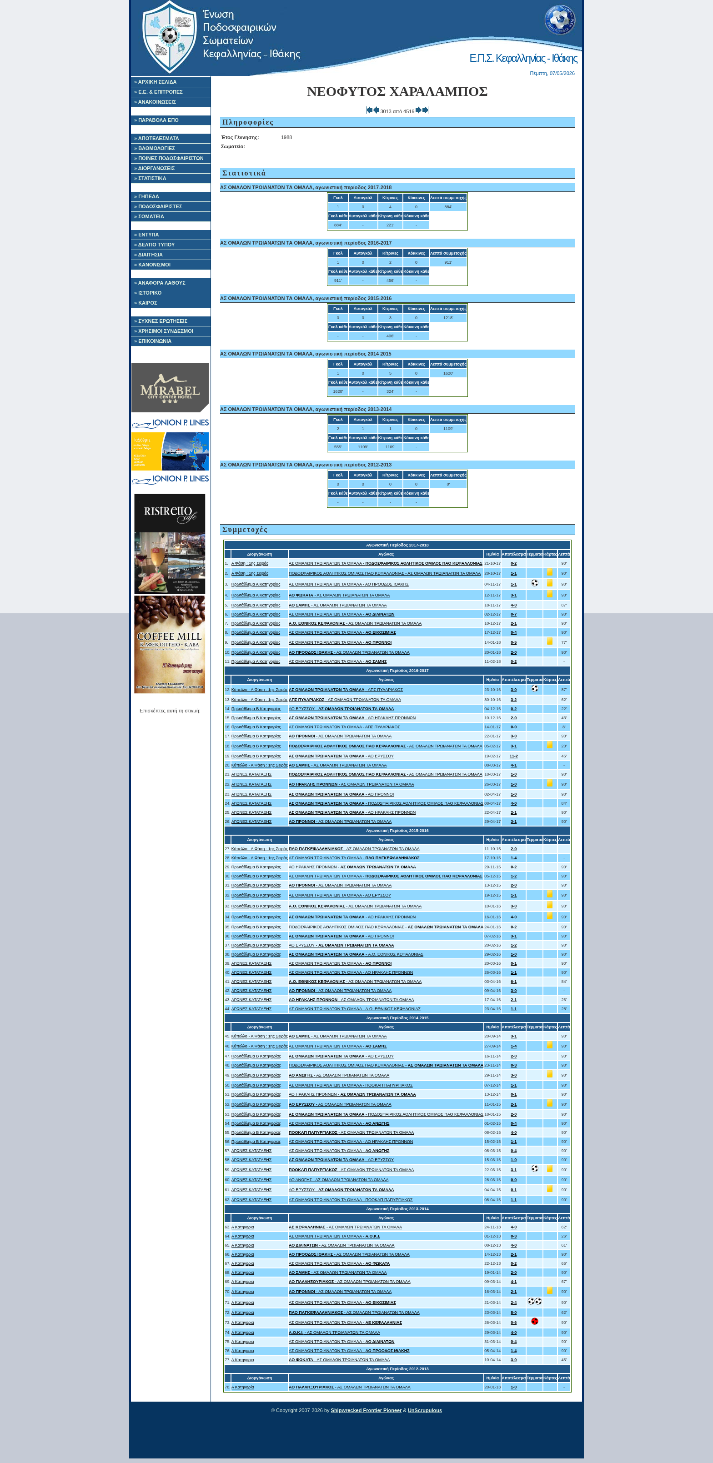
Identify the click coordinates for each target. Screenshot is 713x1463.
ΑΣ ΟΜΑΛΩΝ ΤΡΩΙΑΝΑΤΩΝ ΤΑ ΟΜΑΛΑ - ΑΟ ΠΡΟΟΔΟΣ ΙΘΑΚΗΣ (349, 584)
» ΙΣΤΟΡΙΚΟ (147, 293)
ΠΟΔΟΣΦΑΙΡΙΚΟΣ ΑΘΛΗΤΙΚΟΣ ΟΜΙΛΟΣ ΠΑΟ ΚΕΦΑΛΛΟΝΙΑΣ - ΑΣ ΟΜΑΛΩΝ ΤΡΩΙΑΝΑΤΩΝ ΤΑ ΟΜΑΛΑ (385, 573)
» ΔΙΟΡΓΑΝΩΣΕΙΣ (154, 168)
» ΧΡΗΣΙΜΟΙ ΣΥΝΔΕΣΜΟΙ (163, 331)
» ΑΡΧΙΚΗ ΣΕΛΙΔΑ (155, 82)
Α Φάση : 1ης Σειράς (250, 563)
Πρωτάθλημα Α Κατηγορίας (256, 584)
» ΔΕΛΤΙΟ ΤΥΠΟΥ (154, 244)
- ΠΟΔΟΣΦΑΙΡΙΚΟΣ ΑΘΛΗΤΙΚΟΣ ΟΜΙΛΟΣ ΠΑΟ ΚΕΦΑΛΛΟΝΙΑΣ (386, 803)
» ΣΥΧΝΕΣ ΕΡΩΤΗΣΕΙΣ (160, 321)
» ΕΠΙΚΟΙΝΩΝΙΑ (152, 341)
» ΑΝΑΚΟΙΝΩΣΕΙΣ (155, 102)
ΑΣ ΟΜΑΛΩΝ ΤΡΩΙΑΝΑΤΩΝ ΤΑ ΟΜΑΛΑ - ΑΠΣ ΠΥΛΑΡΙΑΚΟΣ (344, 727)
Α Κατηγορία (242, 1387)
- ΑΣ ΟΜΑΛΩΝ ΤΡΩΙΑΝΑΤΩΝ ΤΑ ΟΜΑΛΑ (339, 595)
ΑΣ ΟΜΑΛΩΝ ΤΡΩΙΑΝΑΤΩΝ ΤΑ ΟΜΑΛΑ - (385, 563)
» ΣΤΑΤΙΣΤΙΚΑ (150, 178)
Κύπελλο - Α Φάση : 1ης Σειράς (259, 689)
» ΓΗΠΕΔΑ (146, 196)
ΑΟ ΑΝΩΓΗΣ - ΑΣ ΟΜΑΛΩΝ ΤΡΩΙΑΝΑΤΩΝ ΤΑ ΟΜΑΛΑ (339, 1179)
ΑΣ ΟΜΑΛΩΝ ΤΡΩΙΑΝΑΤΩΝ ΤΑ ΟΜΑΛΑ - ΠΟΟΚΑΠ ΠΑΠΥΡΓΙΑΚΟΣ (351, 1085)
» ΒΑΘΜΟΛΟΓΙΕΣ (154, 148)
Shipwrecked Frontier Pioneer (366, 1410)
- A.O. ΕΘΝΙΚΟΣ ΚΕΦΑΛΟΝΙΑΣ (356, 954)
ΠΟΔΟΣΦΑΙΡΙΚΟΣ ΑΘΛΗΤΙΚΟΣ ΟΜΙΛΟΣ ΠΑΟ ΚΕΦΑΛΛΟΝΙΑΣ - (386, 927)
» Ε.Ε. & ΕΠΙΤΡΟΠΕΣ (158, 92)
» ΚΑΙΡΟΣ (145, 303)
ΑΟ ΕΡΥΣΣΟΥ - (341, 708)
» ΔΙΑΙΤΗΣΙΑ (148, 254)
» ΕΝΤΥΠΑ (146, 234)
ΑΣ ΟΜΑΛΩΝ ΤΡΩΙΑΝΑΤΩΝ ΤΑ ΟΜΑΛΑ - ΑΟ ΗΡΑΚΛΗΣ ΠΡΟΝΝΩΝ (351, 972)
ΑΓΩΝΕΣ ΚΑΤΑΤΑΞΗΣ (251, 774)
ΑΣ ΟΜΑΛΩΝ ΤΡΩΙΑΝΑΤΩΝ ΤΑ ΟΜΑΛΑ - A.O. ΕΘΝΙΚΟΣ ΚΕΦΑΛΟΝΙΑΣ (355, 1009)
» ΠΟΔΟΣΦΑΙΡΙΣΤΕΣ (158, 206)
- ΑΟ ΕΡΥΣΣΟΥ (341, 756)
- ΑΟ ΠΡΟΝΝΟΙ (341, 794)
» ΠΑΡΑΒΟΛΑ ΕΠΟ (156, 120)
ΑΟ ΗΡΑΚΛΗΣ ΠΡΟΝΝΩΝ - (352, 867)
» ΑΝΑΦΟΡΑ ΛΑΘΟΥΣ (160, 283)
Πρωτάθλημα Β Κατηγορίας (256, 708)
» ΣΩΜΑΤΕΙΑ (149, 216)
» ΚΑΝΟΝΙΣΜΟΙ (152, 264)
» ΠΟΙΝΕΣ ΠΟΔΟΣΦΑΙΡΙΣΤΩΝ (169, 158)
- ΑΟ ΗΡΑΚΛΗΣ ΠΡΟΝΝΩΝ (352, 718)
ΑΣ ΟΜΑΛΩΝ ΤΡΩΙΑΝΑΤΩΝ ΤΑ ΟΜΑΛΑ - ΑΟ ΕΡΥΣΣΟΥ (340, 895)
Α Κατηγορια (242, 1227)
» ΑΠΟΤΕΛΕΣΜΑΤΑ (156, 138)
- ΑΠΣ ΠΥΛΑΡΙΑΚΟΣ (346, 689)
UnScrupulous (425, 1410)
